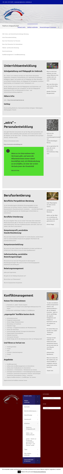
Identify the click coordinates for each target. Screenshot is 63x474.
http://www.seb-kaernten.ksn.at (15, 100)
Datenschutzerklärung (40, 472)
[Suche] (58, 27)
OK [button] (19, 472)
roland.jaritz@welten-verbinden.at (23, 2)
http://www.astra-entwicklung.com (13, 144)
